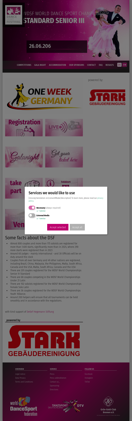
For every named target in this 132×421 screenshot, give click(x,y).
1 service (40, 211)
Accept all (77, 227)
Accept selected (58, 227)
